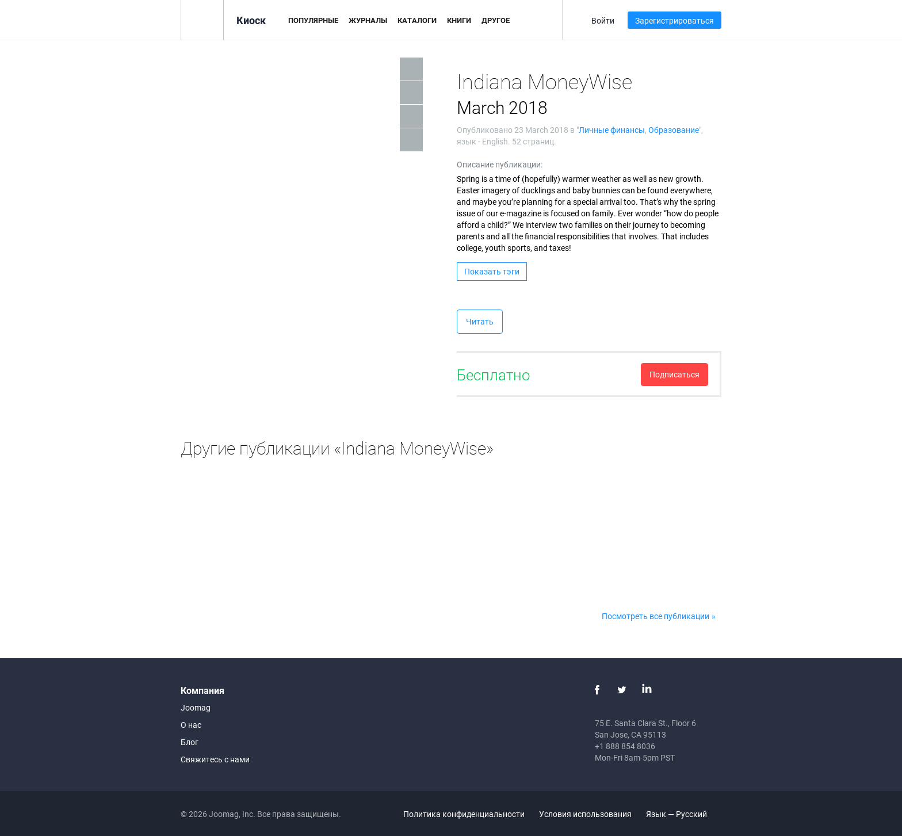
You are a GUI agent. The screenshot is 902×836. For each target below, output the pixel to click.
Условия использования (585, 813)
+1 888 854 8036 (625, 745)
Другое (495, 20)
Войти (602, 20)
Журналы (368, 20)
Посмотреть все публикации (655, 615)
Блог (189, 741)
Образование (673, 129)
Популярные (313, 20)
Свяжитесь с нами (215, 759)
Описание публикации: (499, 164)
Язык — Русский (683, 813)
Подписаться (674, 374)
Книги (459, 20)
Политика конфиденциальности (464, 813)
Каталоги (417, 20)
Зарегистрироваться (674, 20)
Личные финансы (612, 129)
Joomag (196, 707)
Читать (480, 321)
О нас (191, 724)
